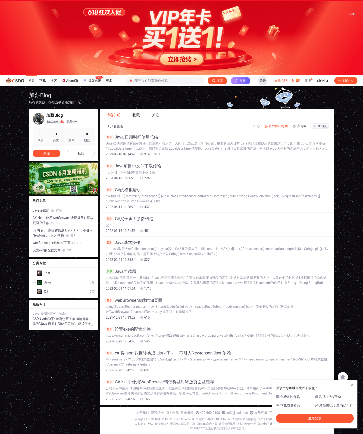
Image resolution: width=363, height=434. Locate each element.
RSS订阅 (320, 126)
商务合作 (172, 413)
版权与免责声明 (246, 423)
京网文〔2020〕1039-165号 (213, 419)
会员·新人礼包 (287, 80)
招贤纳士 (157, 413)
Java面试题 (121, 271)
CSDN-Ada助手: (44, 319)
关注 (46, 153)
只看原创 (114, 126)
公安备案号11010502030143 (150, 419)
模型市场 (93, 79)
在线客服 (260, 413)
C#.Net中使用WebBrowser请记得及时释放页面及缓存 (160, 382)
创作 (346, 81)
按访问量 (299, 126)
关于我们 (142, 413)
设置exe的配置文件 (128, 329)
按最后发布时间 (276, 126)
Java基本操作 (123, 242)
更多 (111, 81)
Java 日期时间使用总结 (132, 137)
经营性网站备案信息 (244, 419)
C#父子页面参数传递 (129, 218)
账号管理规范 (227, 423)
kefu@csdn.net (237, 413)
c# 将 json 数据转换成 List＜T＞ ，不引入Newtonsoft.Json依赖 (168, 353)
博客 (31, 81)
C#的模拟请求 (123, 190)
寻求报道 (187, 413)
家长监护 (140, 423)
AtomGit (70, 80)
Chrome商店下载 (207, 423)
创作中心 (323, 81)
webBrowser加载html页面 (134, 300)
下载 (42, 81)
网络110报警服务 (158, 423)
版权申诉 (263, 423)
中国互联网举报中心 (182, 423)
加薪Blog (40, 95)
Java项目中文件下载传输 (133, 166)
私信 (81, 153)
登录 (263, 81)
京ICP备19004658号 (181, 419)
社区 (53, 81)
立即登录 (314, 418)
